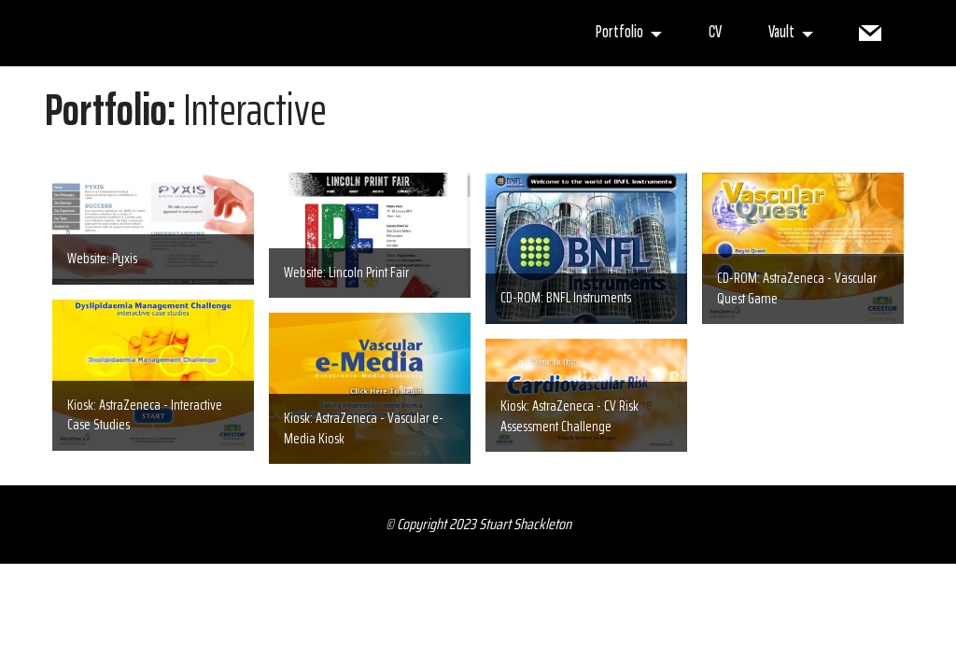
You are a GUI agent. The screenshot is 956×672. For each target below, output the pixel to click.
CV (715, 32)
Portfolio (619, 32)
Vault (781, 32)
